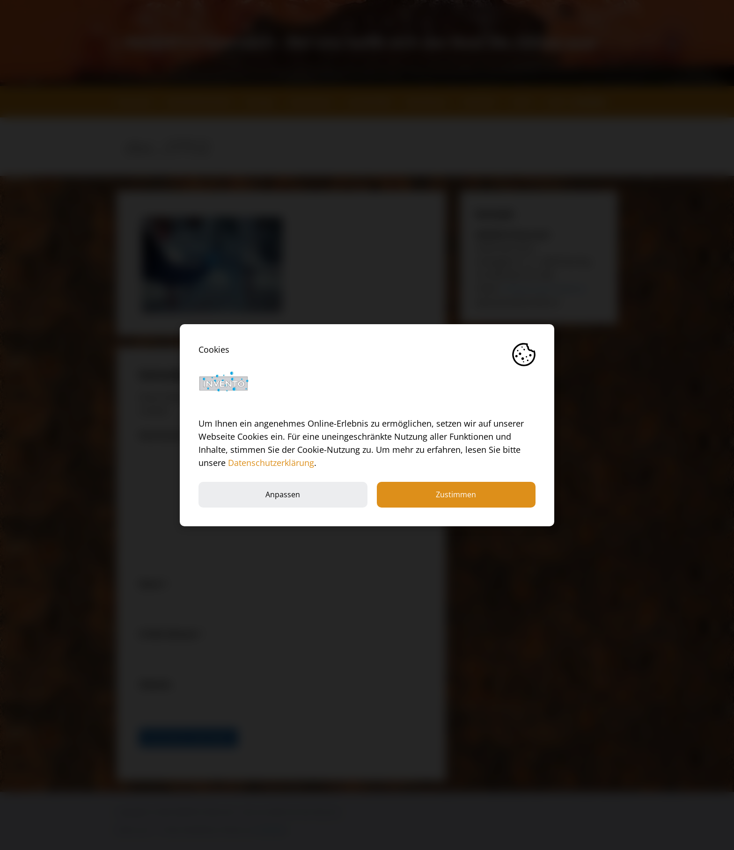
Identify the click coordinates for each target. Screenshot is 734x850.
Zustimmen (455, 494)
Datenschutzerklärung (271, 462)
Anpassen (283, 494)
